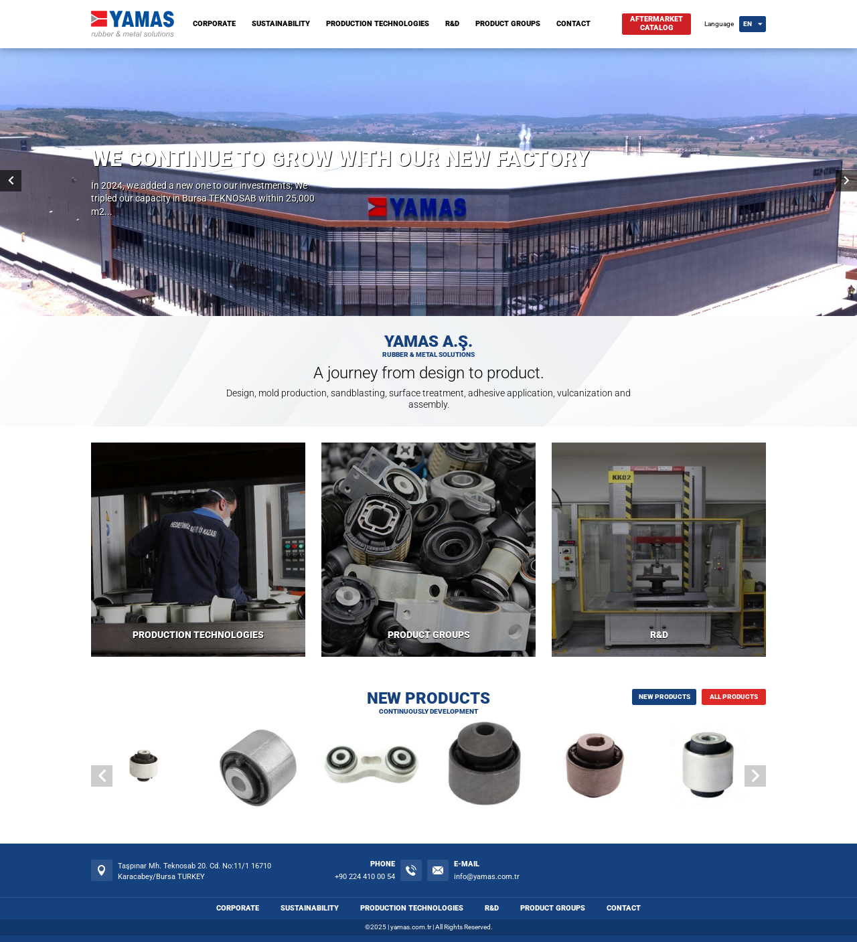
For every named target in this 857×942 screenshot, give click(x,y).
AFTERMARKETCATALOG (656, 23)
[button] (755, 776)
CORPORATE (214, 23)
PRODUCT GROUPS (507, 23)
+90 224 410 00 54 (365, 876)
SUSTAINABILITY (281, 23)
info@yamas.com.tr (487, 876)
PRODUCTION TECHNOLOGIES (377, 23)
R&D (452, 23)
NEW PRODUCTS (664, 696)
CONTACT (573, 23)
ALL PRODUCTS (734, 696)
